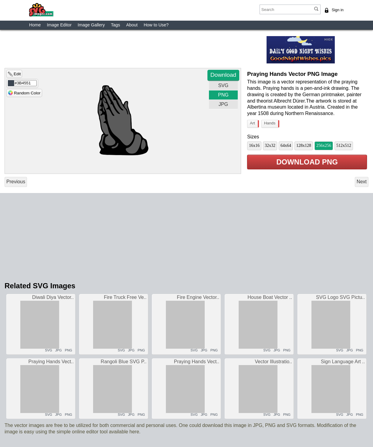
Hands (271, 123)
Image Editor (59, 24)
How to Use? (156, 24)
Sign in (338, 10)
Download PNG (307, 162)
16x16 (254, 145)
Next (362, 181)
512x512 (343, 145)
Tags (115, 24)
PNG (223, 94)
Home (35, 24)
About (132, 24)
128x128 (303, 145)
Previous (15, 181)
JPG (223, 104)
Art (254, 123)
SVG (223, 85)
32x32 (270, 145)
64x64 (286, 145)
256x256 (323, 145)
